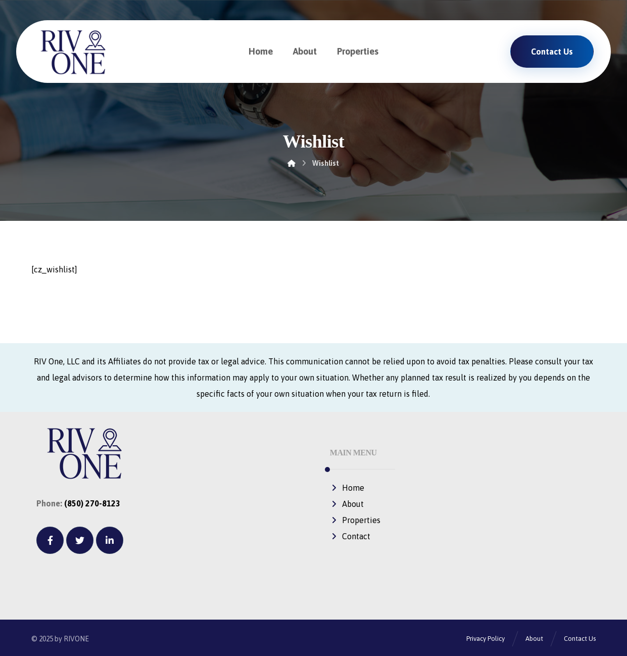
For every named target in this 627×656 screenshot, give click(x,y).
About (347, 503)
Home (347, 487)
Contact (350, 536)
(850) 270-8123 (92, 503)
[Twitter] (79, 540)
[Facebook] (50, 540)
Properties (355, 520)
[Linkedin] (109, 540)
